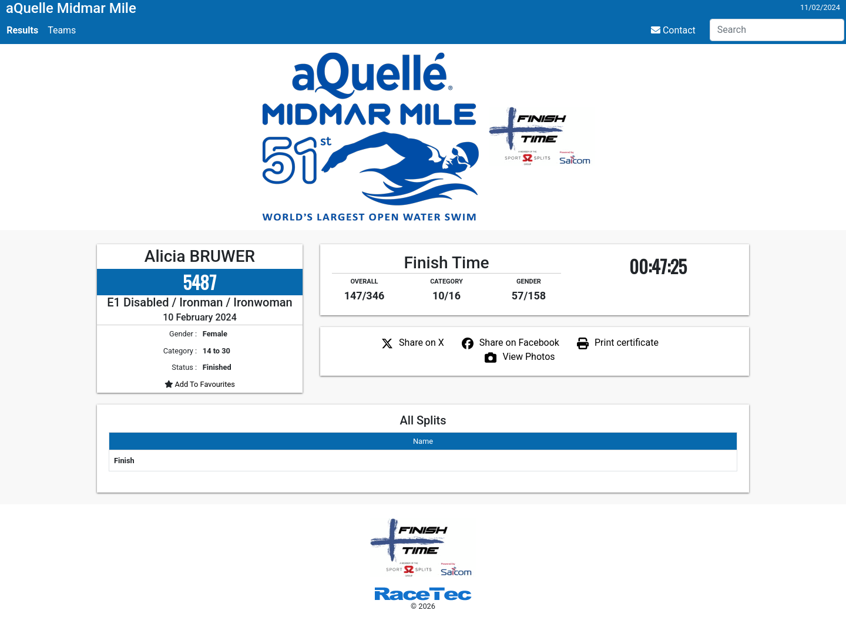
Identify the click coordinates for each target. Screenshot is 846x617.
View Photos (528, 356)
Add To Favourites (204, 384)
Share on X (421, 342)
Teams (62, 30)
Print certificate (627, 342)
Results (22, 30)
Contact (673, 30)
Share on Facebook (519, 342)
